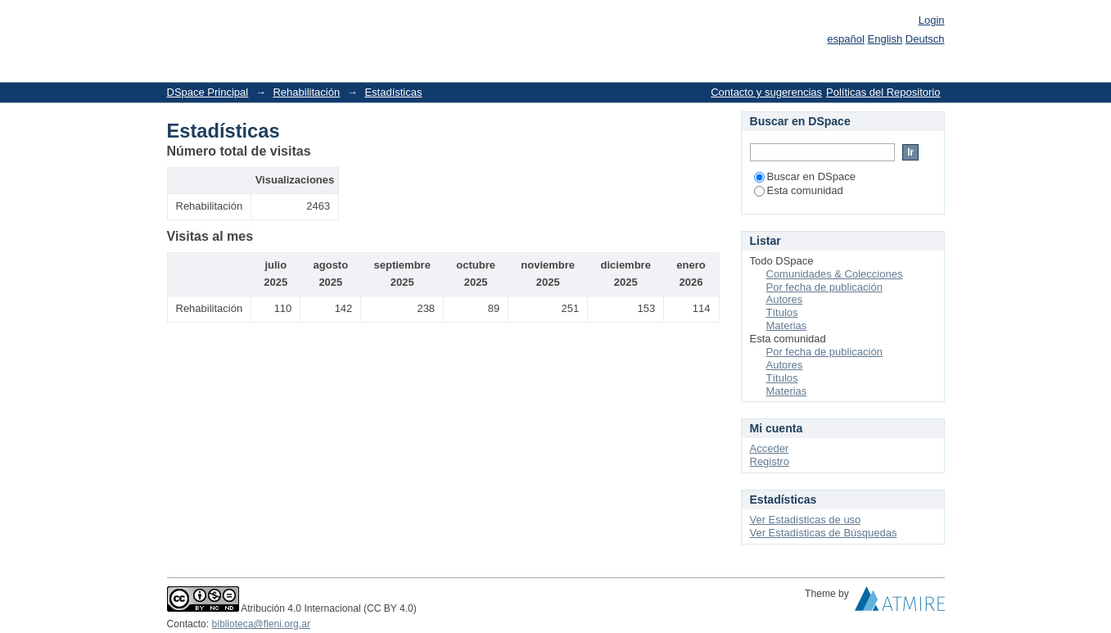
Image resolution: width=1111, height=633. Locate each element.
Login (932, 20)
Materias (786, 325)
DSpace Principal (208, 92)
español (846, 39)
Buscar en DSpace (805, 176)
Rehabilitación (306, 92)
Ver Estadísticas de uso (805, 519)
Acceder (769, 448)
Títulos (782, 312)
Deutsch (925, 39)
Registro (769, 461)
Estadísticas (393, 92)
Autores (784, 299)
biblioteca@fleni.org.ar (261, 624)
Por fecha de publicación (824, 287)
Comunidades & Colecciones (834, 274)
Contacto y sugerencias (766, 92)
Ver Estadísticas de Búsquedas (823, 533)
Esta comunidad (798, 190)
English (885, 39)
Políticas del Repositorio (883, 92)
